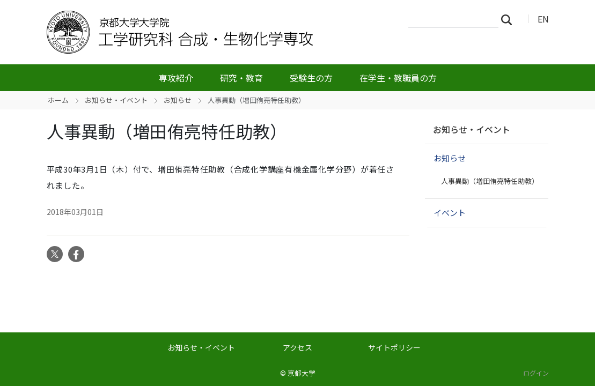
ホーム (58, 100)
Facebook (76, 254)
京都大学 (301, 373)
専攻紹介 (176, 77)
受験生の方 (311, 77)
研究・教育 (241, 77)
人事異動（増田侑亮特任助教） (490, 181)
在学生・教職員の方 (398, 77)
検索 (509, 19)
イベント (450, 212)
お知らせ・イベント (116, 100)
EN (543, 18)
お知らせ (178, 100)
